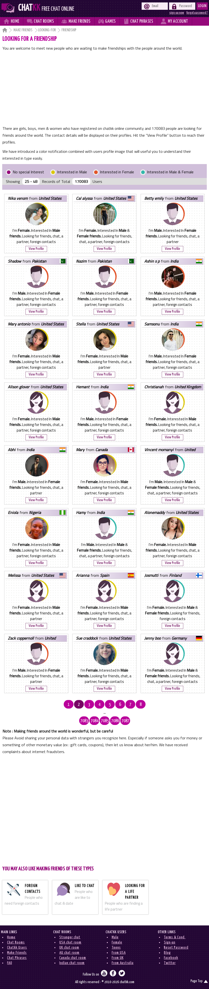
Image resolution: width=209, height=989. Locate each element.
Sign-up (169, 942)
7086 (115, 721)
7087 (125, 721)
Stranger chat (69, 937)
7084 (94, 721)
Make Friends (23, 30)
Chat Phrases (17, 958)
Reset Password (176, 947)
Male (115, 937)
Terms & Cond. (174, 937)
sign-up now (176, 12)
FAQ (9, 963)
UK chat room (69, 947)
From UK (117, 958)
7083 (84, 721)
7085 (105, 721)
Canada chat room (72, 958)
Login (202, 6)
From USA (119, 953)
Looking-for (47, 30)
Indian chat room (72, 963)
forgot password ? (197, 12)
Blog (167, 953)
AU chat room (69, 953)
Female (117, 942)
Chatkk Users (17, 947)
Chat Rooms (16, 942)
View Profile (36, 249)
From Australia (123, 963)
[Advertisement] (104, 88)
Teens (116, 947)
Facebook (171, 958)
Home (11, 937)
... (104, 712)
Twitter (170, 963)
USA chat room (70, 942)
